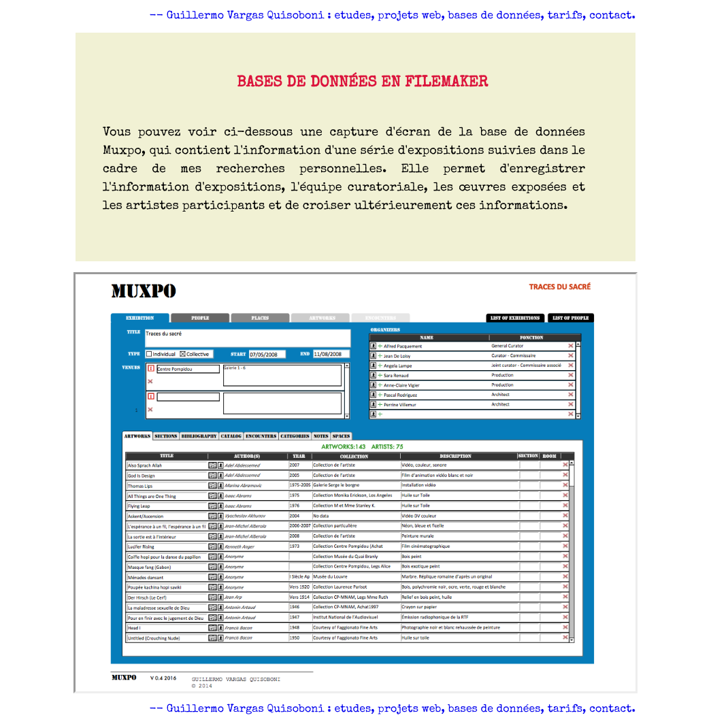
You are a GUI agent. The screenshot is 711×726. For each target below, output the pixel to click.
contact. (612, 16)
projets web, (413, 16)
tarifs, (569, 16)
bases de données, (497, 16)
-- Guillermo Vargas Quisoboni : (240, 16)
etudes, (356, 16)
